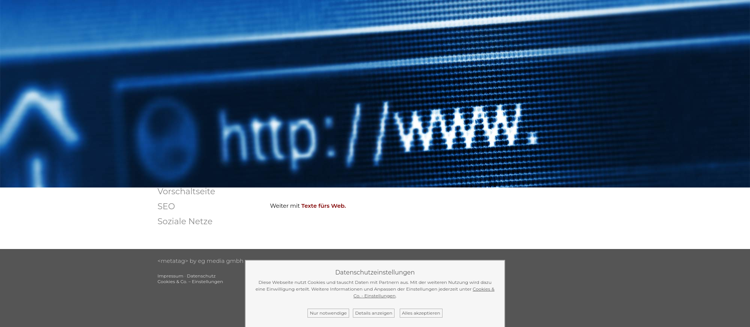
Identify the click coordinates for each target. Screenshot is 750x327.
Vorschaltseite (186, 191)
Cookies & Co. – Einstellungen (190, 281)
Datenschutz (201, 276)
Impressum (170, 276)
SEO (166, 206)
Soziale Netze (185, 221)
